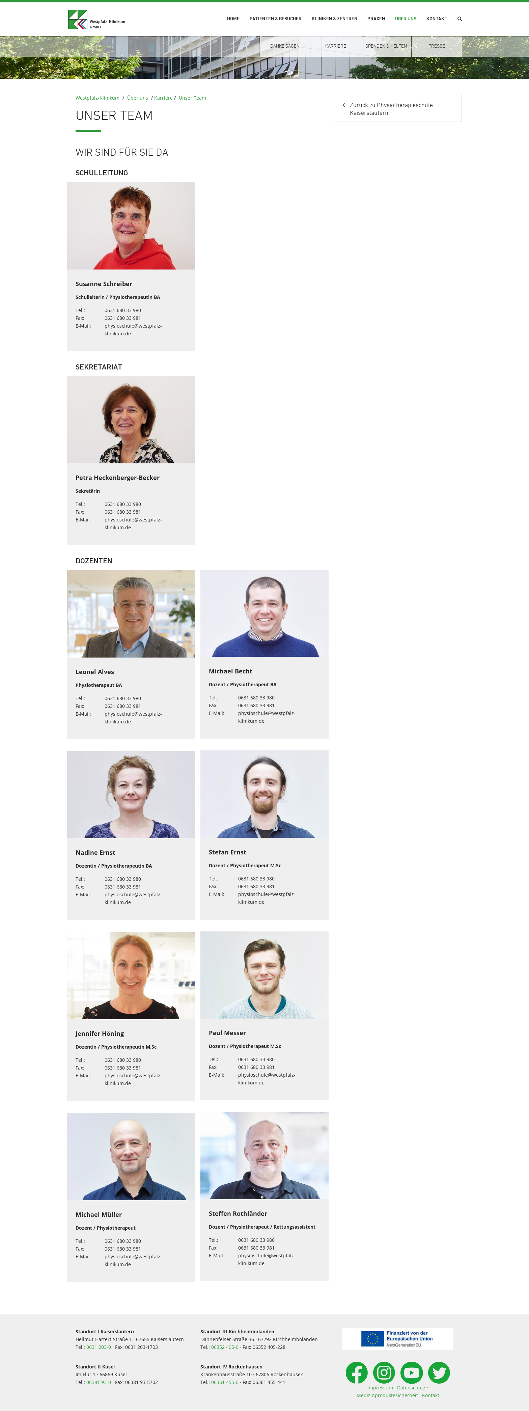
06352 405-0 (225, 1347)
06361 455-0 (225, 1382)
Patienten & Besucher (276, 19)
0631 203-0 (98, 1347)
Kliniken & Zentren (334, 19)
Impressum (380, 1387)
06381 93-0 (98, 1382)
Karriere (163, 98)
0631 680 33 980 (123, 310)
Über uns (405, 19)
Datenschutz (411, 1387)
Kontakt (436, 19)
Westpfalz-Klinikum (97, 98)
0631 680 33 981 (123, 318)
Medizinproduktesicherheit (387, 1395)
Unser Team (192, 98)
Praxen (376, 19)
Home (233, 19)
